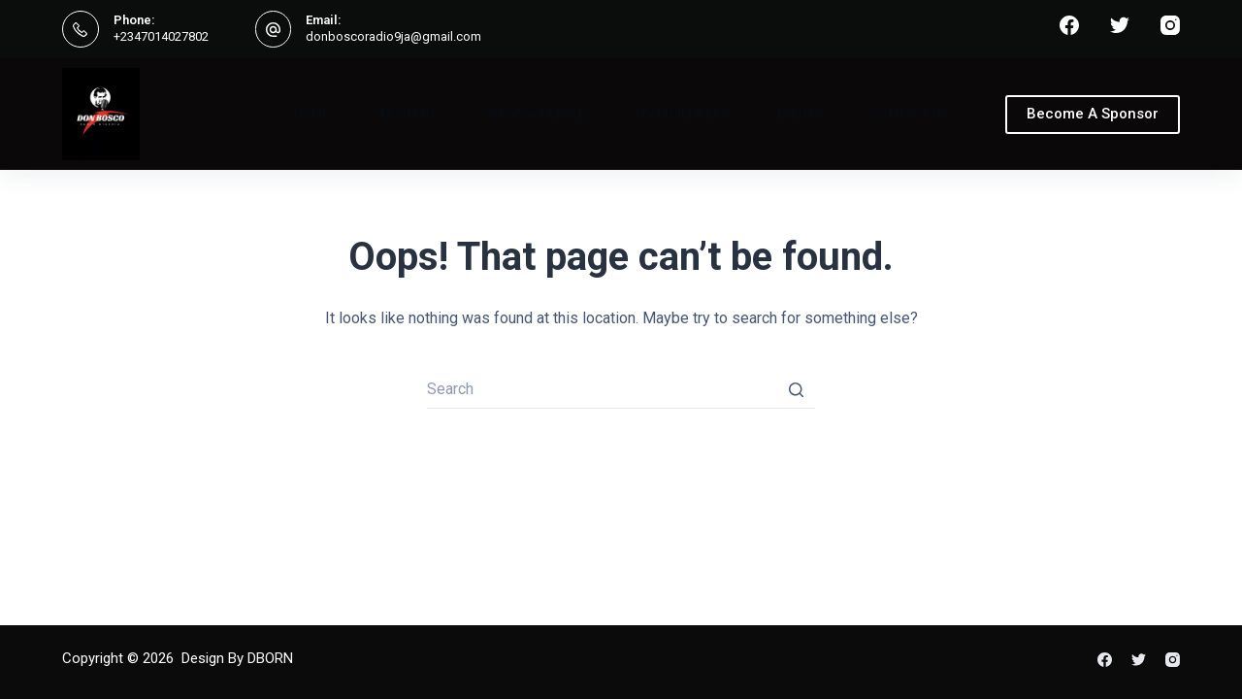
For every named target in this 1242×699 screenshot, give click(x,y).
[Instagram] (1170, 25)
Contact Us (909, 113)
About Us (407, 113)
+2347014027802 (161, 36)
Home (311, 113)
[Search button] (795, 389)
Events (800, 113)
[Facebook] (1069, 25)
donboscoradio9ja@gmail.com (393, 36)
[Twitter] (1119, 25)
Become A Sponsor (1093, 113)
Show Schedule (535, 113)
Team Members (681, 113)
